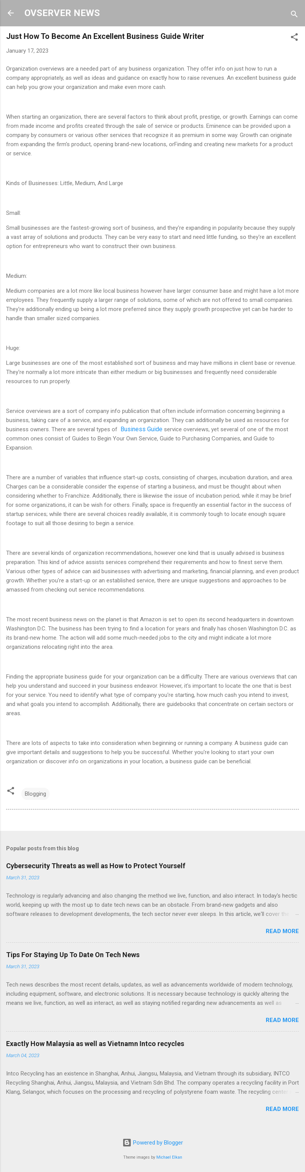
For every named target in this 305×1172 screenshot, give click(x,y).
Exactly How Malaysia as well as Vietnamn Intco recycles (95, 1044)
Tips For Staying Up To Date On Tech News (73, 955)
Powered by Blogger (152, 1142)
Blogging (35, 793)
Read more (282, 931)
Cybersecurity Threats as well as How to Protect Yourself (95, 866)
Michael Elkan (169, 1157)
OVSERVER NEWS (62, 13)
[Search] (294, 15)
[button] (294, 38)
